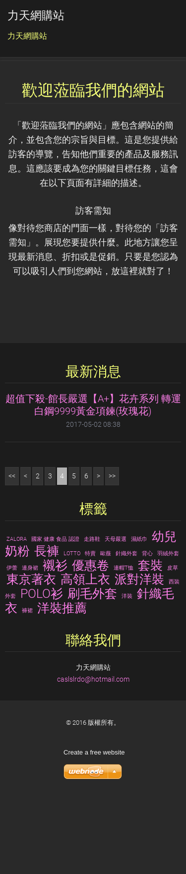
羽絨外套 (168, 627)
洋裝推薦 (62, 681)
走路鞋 (92, 612)
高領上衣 (85, 652)
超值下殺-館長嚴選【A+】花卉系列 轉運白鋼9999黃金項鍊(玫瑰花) (93, 478)
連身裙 (30, 641)
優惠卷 (90, 638)
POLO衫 (41, 666)
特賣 (90, 627)
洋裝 (127, 669)
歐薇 (105, 627)
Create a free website (94, 825)
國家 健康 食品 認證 (55, 612)
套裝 (150, 638)
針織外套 (126, 627)
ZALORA (16, 612)
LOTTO (71, 627)
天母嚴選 (115, 612)
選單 (159, 22)
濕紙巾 (139, 612)
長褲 (46, 624)
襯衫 (55, 638)
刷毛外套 (92, 666)
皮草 (172, 641)
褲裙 (27, 684)
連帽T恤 (123, 641)
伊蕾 (11, 641)
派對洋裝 (139, 652)
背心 (147, 627)
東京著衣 (31, 652)
